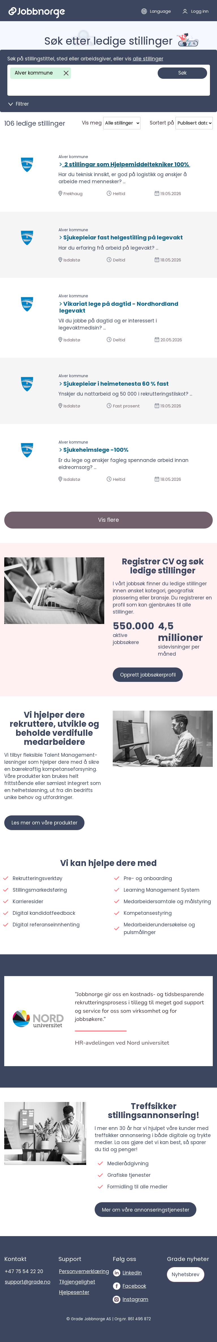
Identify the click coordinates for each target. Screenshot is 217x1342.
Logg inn (200, 11)
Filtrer (22, 104)
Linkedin (132, 1272)
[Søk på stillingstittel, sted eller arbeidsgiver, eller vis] (57, 87)
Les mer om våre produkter (44, 822)
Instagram (135, 1299)
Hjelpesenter (74, 1292)
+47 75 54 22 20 (24, 1271)
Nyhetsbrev (185, 1274)
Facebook (134, 1286)
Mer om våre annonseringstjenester (145, 1209)
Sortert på (162, 122)
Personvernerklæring (81, 1271)
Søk (182, 72)
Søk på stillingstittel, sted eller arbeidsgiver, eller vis (85, 58)
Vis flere (108, 520)
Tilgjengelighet (77, 1281)
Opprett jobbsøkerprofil (148, 674)
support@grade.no (27, 1281)
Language (160, 11)
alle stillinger (148, 58)
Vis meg (92, 122)
